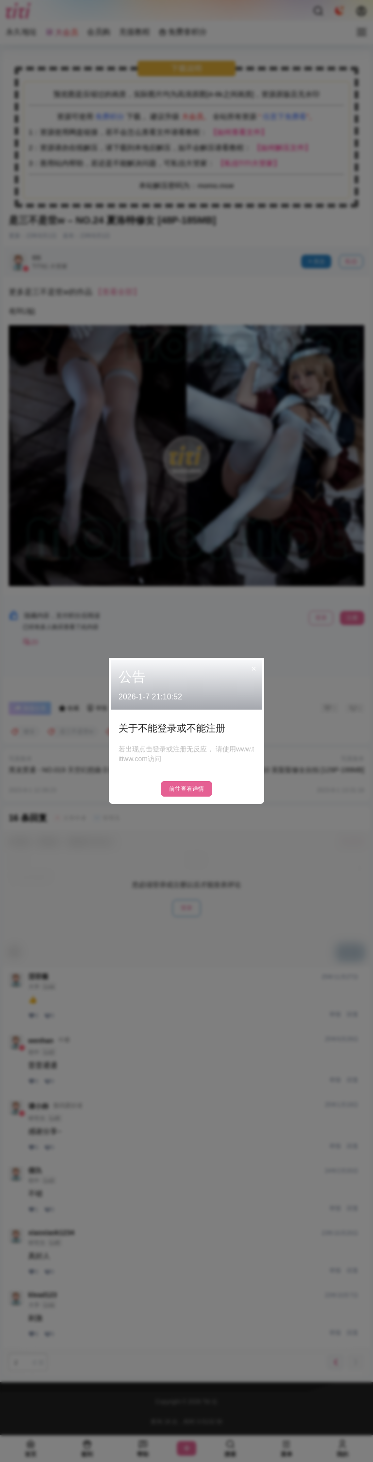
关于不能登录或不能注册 (172, 728)
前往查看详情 (186, 788)
